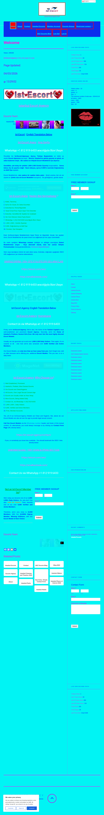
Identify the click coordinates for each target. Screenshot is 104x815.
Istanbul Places (75, 298)
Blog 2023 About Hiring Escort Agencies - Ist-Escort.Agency (84, 536)
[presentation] (47, 514)
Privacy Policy (75, 308)
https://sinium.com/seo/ (33, 270)
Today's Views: (75, 56)
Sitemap (73, 314)
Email (37, 502)
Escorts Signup (68, 26)
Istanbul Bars (75, 301)
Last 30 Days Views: (77, 63)
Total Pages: (75, 72)
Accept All (31, 808)
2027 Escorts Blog (44, 34)
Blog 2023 (74, 304)
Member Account (53, 26)
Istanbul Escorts (38, 26)
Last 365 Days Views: (77, 66)
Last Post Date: (76, 75)
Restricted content (84, 26)
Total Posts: (75, 69)
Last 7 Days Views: (77, 59)
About (19, 26)
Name (37, 494)
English (85, 1)
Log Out (56, 34)
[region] (21, 803)
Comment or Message (79, 605)
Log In (64, 34)
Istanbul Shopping (76, 295)
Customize (10, 808)
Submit (38, 519)
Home (13, 26)
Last (45, 499)
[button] (61, 124)
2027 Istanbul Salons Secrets (79, 355)
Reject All (21, 808)
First (36, 499)
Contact (27, 26)
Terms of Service (76, 311)
